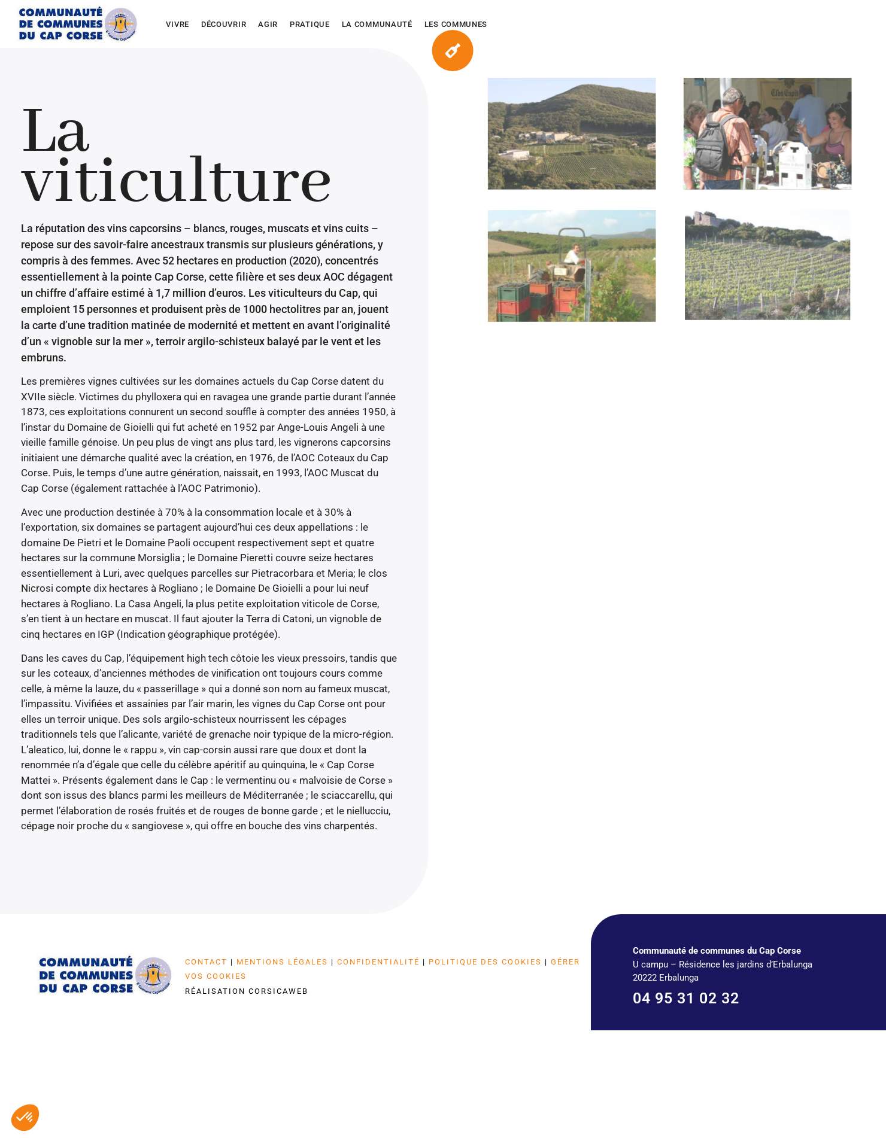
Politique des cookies (485, 961)
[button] (25, 1117)
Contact (206, 961)
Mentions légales (282, 961)
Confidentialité (378, 961)
